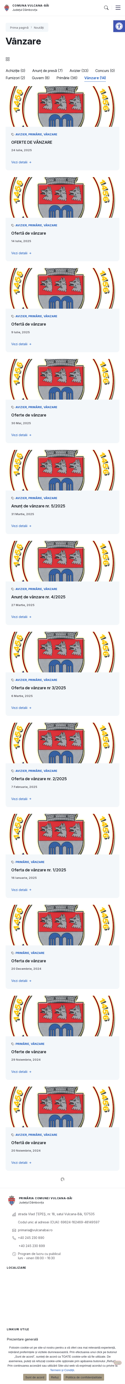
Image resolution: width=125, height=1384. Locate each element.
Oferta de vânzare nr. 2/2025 (39, 778)
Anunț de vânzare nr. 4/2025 (38, 597)
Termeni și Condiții (62, 1370)
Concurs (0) (105, 70)
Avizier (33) (79, 70)
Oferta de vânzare (28, 960)
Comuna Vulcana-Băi (30, 5)
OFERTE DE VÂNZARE (31, 142)
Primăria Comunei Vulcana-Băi (46, 1198)
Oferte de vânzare (28, 415)
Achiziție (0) (15, 70)
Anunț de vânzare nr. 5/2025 (38, 506)
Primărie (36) (67, 78)
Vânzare (50, 134)
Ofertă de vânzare (28, 233)
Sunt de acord (34, 1377)
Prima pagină (19, 27)
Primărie (35, 134)
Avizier (21, 134)
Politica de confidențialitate (84, 1377)
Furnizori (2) (15, 78)
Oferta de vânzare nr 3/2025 (38, 687)
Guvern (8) (41, 78)
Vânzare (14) (95, 78)
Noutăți (39, 27)
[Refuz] (118, 1363)
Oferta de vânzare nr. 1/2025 (38, 870)
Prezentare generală (22, 1339)
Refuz (55, 1377)
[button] (119, 26)
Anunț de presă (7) (47, 70)
